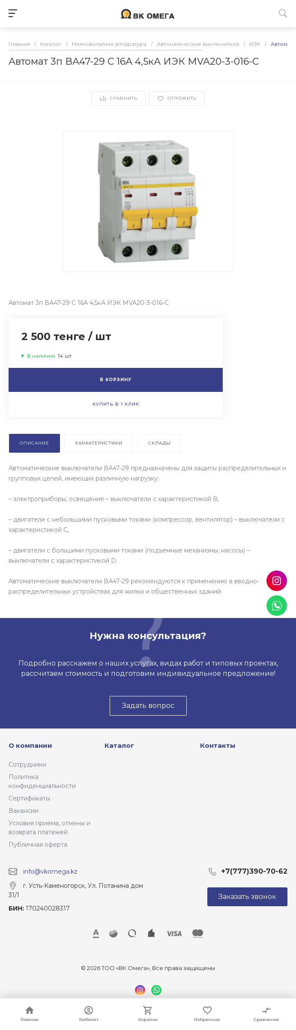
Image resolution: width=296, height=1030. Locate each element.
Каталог (119, 745)
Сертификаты (29, 798)
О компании (30, 745)
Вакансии (24, 811)
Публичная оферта (38, 844)
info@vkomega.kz (50, 871)
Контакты (218, 745)
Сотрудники (27, 764)
